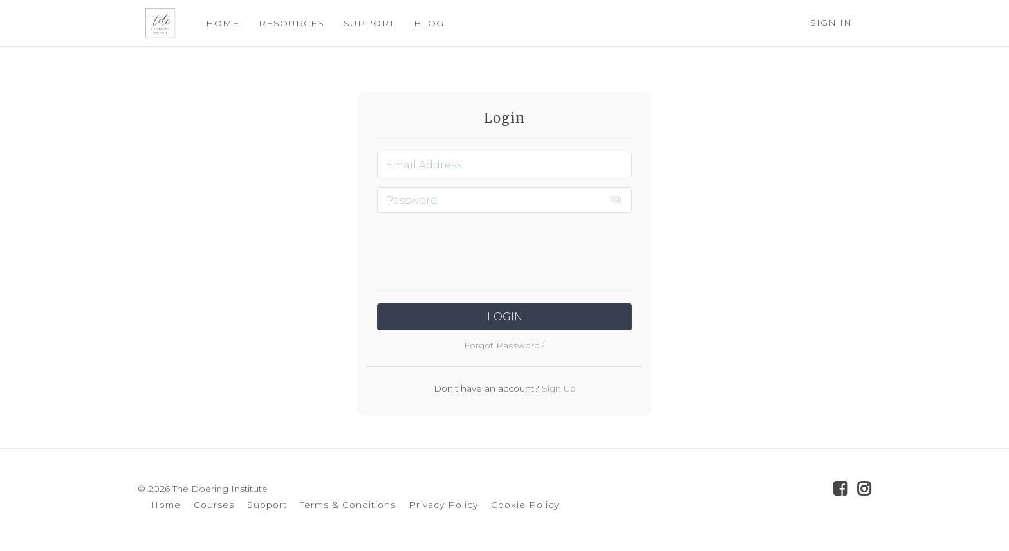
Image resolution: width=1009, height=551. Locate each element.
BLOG (422, 23)
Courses (214, 505)
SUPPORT (362, 23)
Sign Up (557, 388)
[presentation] (504, 247)
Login (505, 317)
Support (267, 505)
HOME (216, 23)
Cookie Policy (525, 505)
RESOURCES (285, 23)
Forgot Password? (504, 345)
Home (166, 505)
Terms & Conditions (348, 505)
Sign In (831, 22)
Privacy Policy (443, 505)
